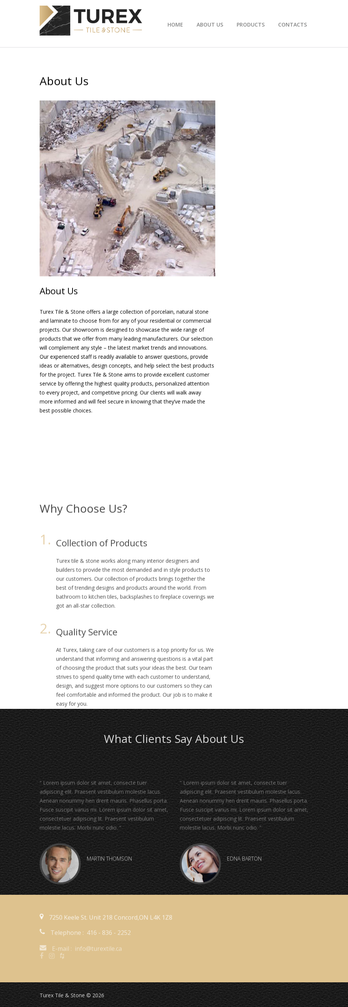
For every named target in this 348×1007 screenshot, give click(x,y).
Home (175, 24)
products (251, 24)
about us (210, 24)
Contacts (292, 24)
